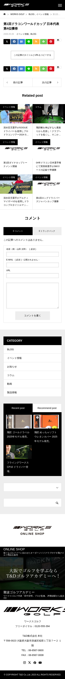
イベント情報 (22, 34)
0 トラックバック (47, 231)
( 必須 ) (21, 249)
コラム (38, 107)
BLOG (33, 34)
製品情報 (12, 392)
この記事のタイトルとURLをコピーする (32, 55)
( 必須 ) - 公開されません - (22, 260)
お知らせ (12, 366)
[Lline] (28, 41)
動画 (9, 383)
